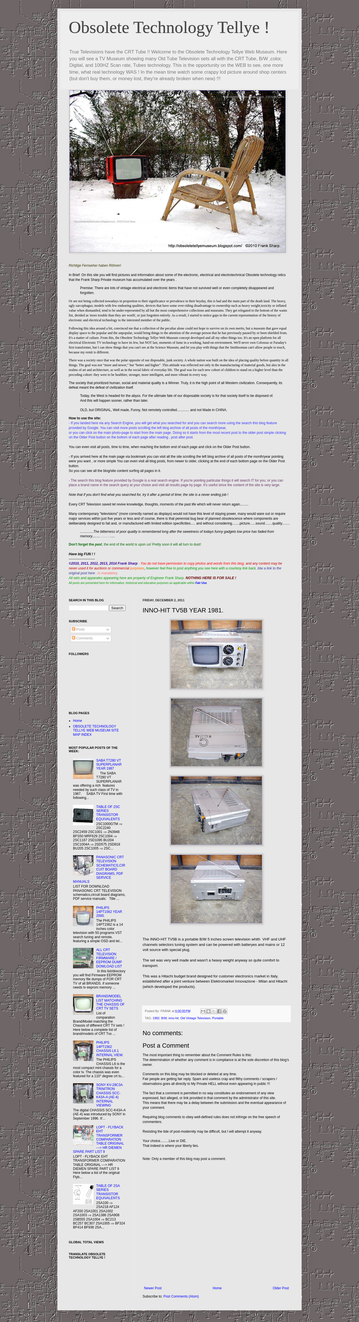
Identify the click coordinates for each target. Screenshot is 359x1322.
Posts (78, 629)
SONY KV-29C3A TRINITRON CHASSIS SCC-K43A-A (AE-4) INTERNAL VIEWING (109, 1095)
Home (217, 1288)
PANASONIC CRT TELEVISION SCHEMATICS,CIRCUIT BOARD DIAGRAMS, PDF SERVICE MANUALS (99, 869)
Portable (218, 1018)
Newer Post (153, 1288)
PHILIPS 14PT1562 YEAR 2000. (109, 912)
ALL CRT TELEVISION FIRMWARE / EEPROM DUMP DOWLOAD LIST (109, 958)
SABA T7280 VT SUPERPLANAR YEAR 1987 (109, 765)
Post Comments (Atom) (181, 1296)
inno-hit (173, 1018)
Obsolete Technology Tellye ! (169, 27)
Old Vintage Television (195, 1018)
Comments (82, 638)
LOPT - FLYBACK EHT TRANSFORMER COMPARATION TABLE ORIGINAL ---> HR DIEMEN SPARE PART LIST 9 (98, 1139)
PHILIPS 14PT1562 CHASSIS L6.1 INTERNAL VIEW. (110, 1049)
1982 (156, 1018)
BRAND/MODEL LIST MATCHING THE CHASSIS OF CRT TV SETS (110, 1002)
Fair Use (201, 583)
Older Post (281, 1288)
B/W (164, 1018)
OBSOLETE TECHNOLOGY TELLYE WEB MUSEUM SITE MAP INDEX (96, 730)
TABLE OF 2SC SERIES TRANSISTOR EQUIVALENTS (108, 813)
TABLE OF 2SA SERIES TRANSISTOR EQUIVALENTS (108, 1192)
